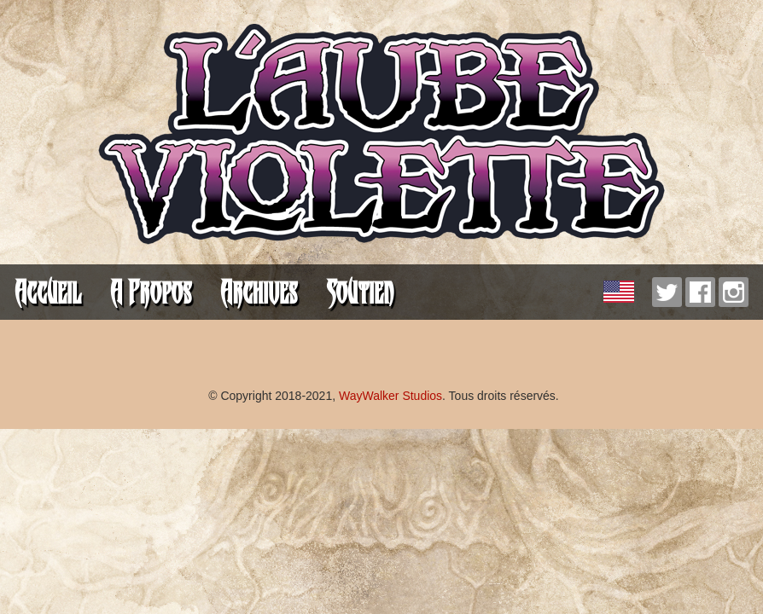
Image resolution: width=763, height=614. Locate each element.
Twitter (667, 292)
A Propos (150, 292)
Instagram (733, 292)
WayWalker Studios (390, 396)
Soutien (359, 292)
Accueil (48, 292)
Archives (258, 292)
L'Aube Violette (381, 136)
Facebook (700, 292)
